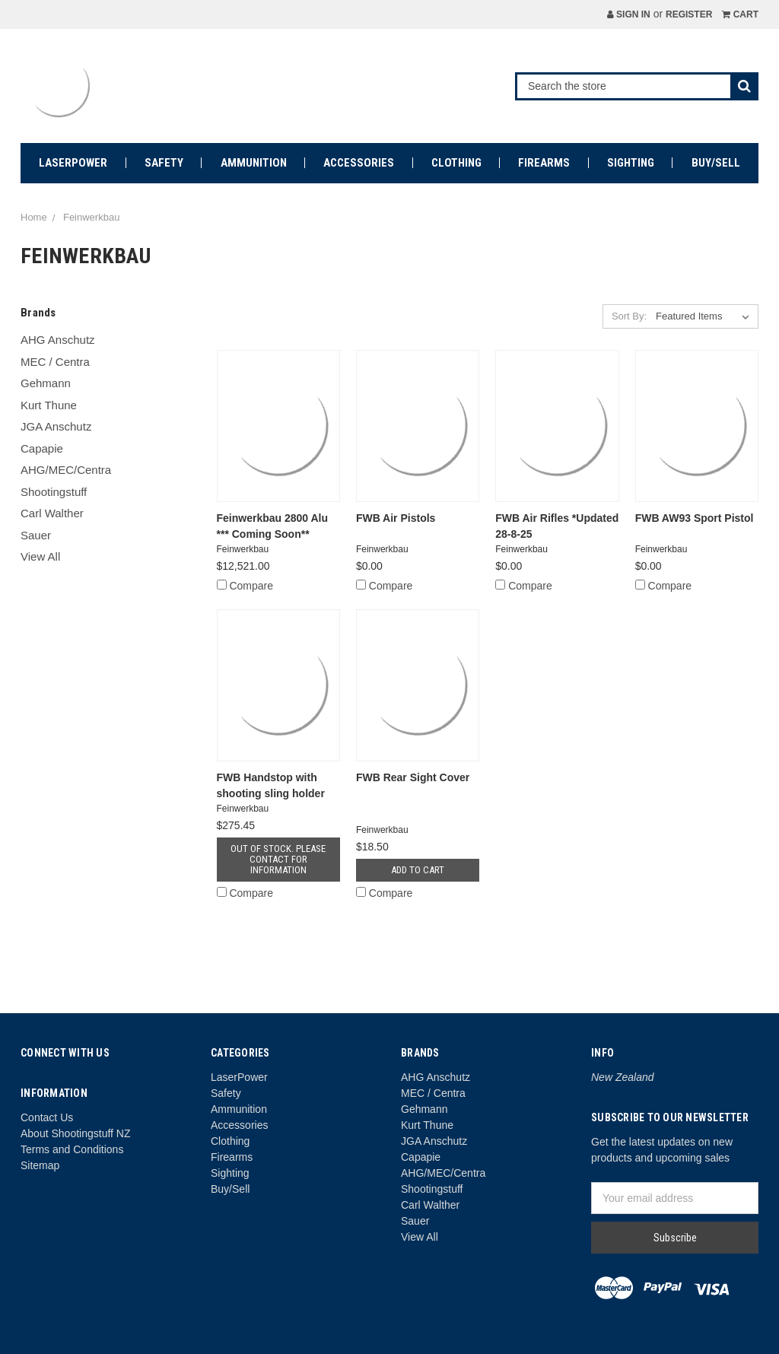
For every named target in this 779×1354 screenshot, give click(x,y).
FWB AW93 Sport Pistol (694, 518)
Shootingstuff (54, 491)
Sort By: (629, 316)
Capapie (42, 448)
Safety (164, 163)
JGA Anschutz (56, 426)
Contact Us (47, 1117)
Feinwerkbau (91, 217)
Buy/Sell (716, 163)
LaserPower (73, 163)
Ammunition (254, 163)
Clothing (456, 163)
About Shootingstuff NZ (76, 1133)
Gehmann (46, 383)
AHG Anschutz (58, 339)
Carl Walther (52, 513)
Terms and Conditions (72, 1149)
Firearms (544, 163)
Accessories (358, 163)
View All (40, 556)
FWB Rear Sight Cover (412, 777)
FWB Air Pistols (396, 518)
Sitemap (40, 1165)
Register (689, 14)
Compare (245, 586)
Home (34, 217)
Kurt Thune (49, 405)
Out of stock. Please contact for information (278, 859)
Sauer (36, 535)
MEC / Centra (55, 361)
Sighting (630, 163)
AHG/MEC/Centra (66, 469)
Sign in (628, 14)
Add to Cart (417, 870)
